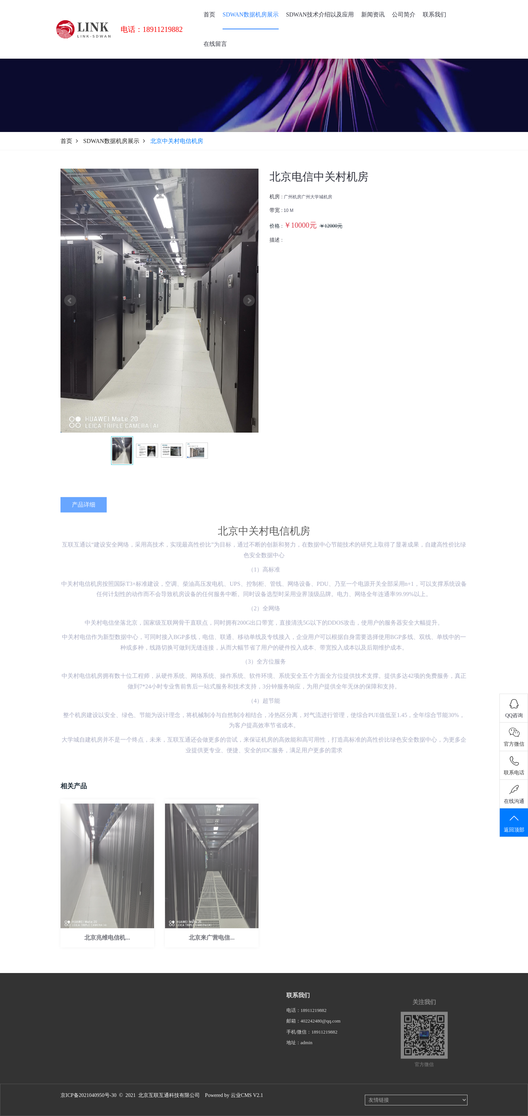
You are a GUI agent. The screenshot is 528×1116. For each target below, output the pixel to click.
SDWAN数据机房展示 (251, 14)
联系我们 (434, 14)
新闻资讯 (373, 14)
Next (249, 300)
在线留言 (215, 44)
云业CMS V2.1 (247, 1095)
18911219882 (314, 1022)
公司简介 (403, 14)
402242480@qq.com (321, 1033)
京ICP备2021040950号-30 (88, 1095)
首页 (209, 14)
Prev (70, 300)
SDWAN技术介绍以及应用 (320, 14)
